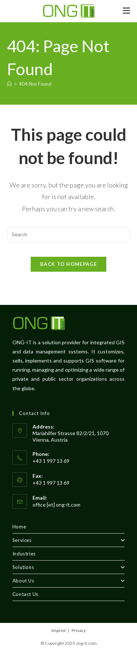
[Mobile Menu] (126, 10)
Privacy (79, 630)
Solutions (68, 567)
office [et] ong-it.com (56, 504)
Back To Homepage (68, 264)
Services (68, 540)
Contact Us (25, 594)
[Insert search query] (68, 234)
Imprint (59, 630)
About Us (68, 581)
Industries (24, 554)
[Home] (9, 84)
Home (19, 527)
